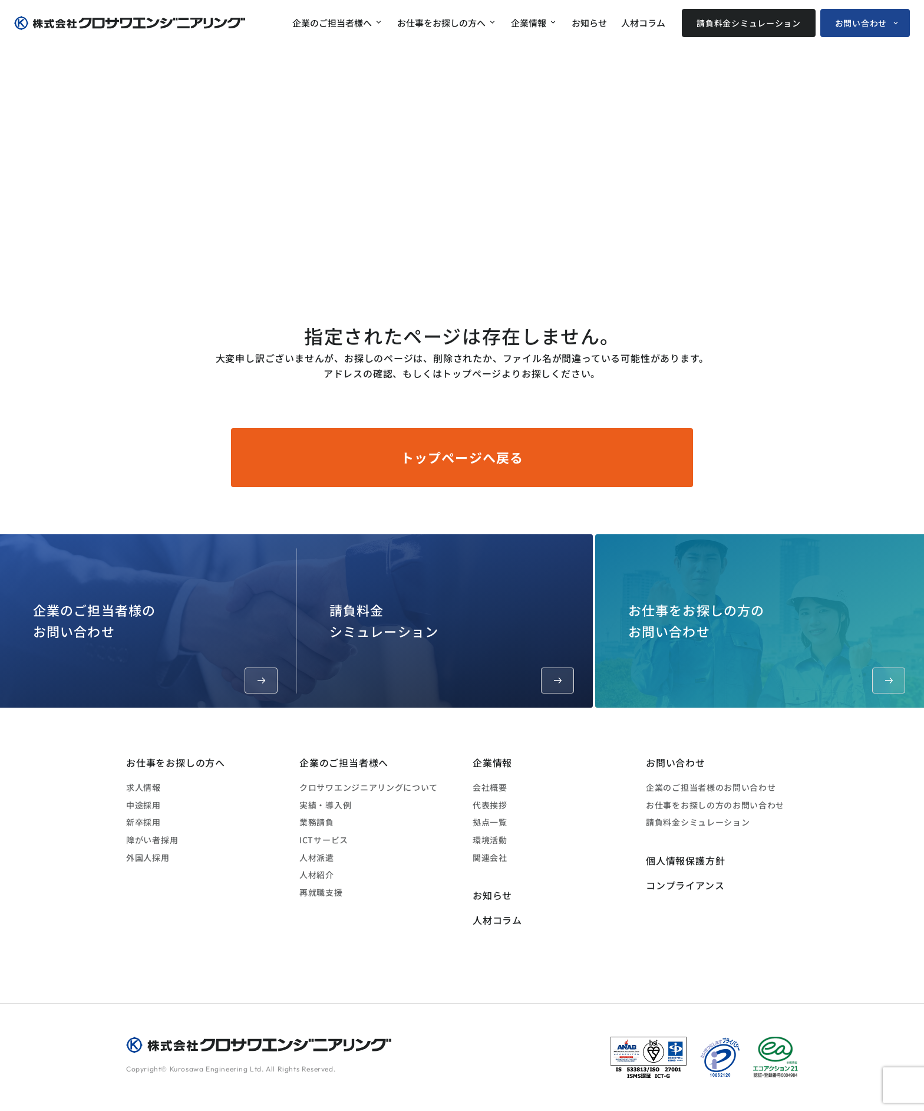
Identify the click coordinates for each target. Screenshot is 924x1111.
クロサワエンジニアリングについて (368, 787)
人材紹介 (316, 874)
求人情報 (143, 787)
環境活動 (490, 840)
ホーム (641, 277)
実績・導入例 (325, 805)
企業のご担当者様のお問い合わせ (155, 646)
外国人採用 (148, 857)
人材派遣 (316, 857)
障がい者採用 (152, 840)
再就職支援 (321, 892)
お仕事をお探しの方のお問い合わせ (766, 646)
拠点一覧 (490, 822)
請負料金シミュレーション (748, 23)
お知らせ (589, 23)
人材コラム (643, 23)
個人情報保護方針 (685, 860)
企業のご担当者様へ (332, 23)
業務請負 (316, 822)
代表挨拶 (490, 805)
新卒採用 (143, 822)
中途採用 (143, 805)
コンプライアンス (685, 885)
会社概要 (490, 787)
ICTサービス (323, 840)
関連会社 (490, 857)
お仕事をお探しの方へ (441, 23)
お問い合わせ (861, 23)
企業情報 (528, 23)
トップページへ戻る (462, 457)
